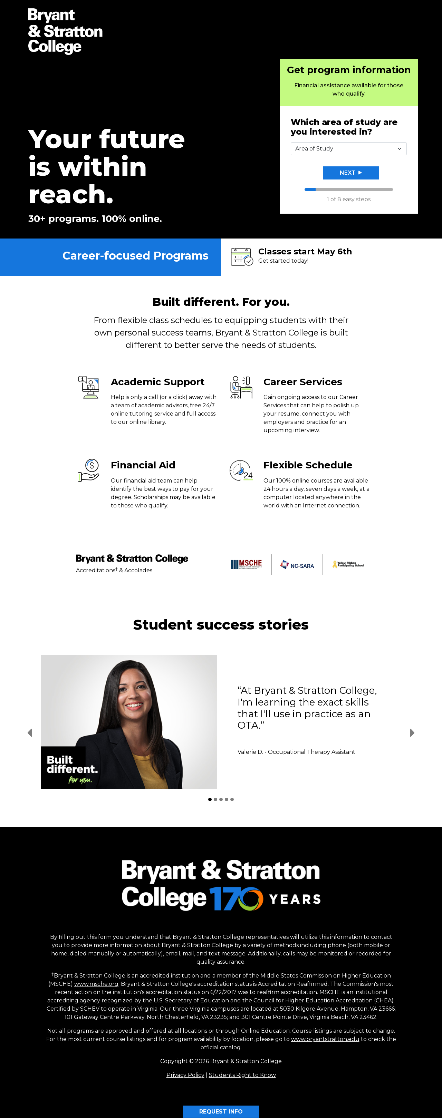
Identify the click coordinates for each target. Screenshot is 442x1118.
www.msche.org (96, 984)
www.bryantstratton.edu (325, 1039)
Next (351, 172)
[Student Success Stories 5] (232, 799)
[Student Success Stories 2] (215, 799)
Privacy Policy (185, 1075)
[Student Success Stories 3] (221, 799)
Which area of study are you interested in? (344, 127)
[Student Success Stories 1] (210, 799)
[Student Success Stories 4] (226, 799)
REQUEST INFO (221, 1111)
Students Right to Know (242, 1075)
